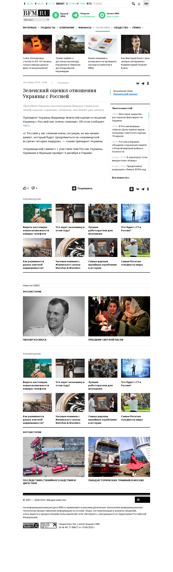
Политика (103, 27)
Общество (121, 27)
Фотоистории (32, 291)
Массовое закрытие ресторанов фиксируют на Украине (127, 117)
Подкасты (48, 27)
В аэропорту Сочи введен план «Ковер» (129, 159)
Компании (66, 27)
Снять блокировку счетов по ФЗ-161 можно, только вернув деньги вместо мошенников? (37, 63)
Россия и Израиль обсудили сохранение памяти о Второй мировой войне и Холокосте (129, 146)
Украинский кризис (125, 94)
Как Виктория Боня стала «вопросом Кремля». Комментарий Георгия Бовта (135, 63)
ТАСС (26, 125)
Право (136, 27)
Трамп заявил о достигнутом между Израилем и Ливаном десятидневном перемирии (68, 64)
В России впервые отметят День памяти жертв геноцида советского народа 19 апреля (129, 131)
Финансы (84, 27)
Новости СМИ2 (31, 285)
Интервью (30, 27)
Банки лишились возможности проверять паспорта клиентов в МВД (102, 63)
